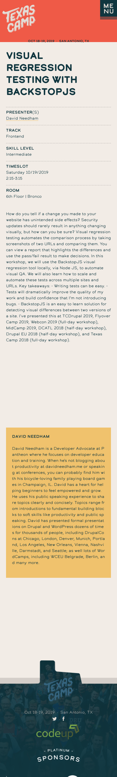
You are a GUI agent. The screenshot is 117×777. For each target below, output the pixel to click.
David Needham (22, 118)
